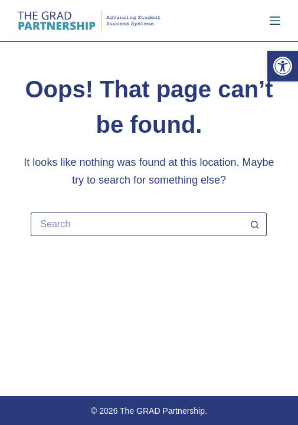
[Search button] (255, 224)
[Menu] (275, 20)
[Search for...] (137, 224)
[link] (282, 66)
